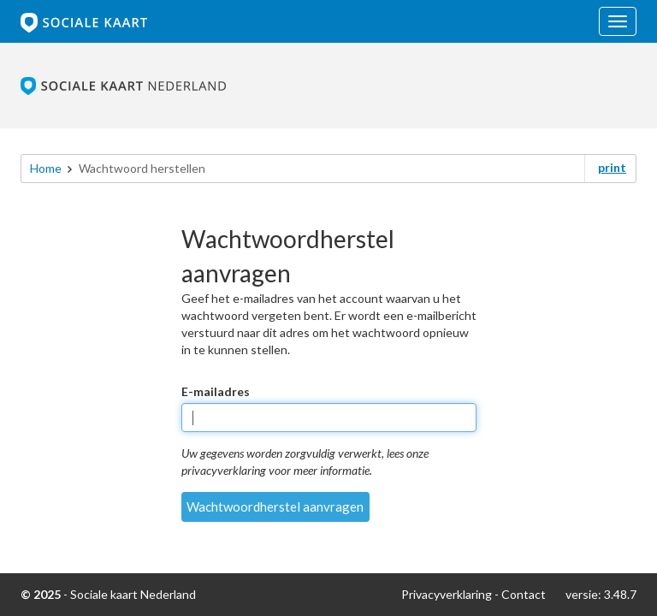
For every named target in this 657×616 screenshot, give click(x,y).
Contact (523, 594)
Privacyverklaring (446, 594)
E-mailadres (215, 391)
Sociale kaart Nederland (133, 594)
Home (46, 168)
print (612, 167)
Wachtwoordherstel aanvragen (275, 506)
